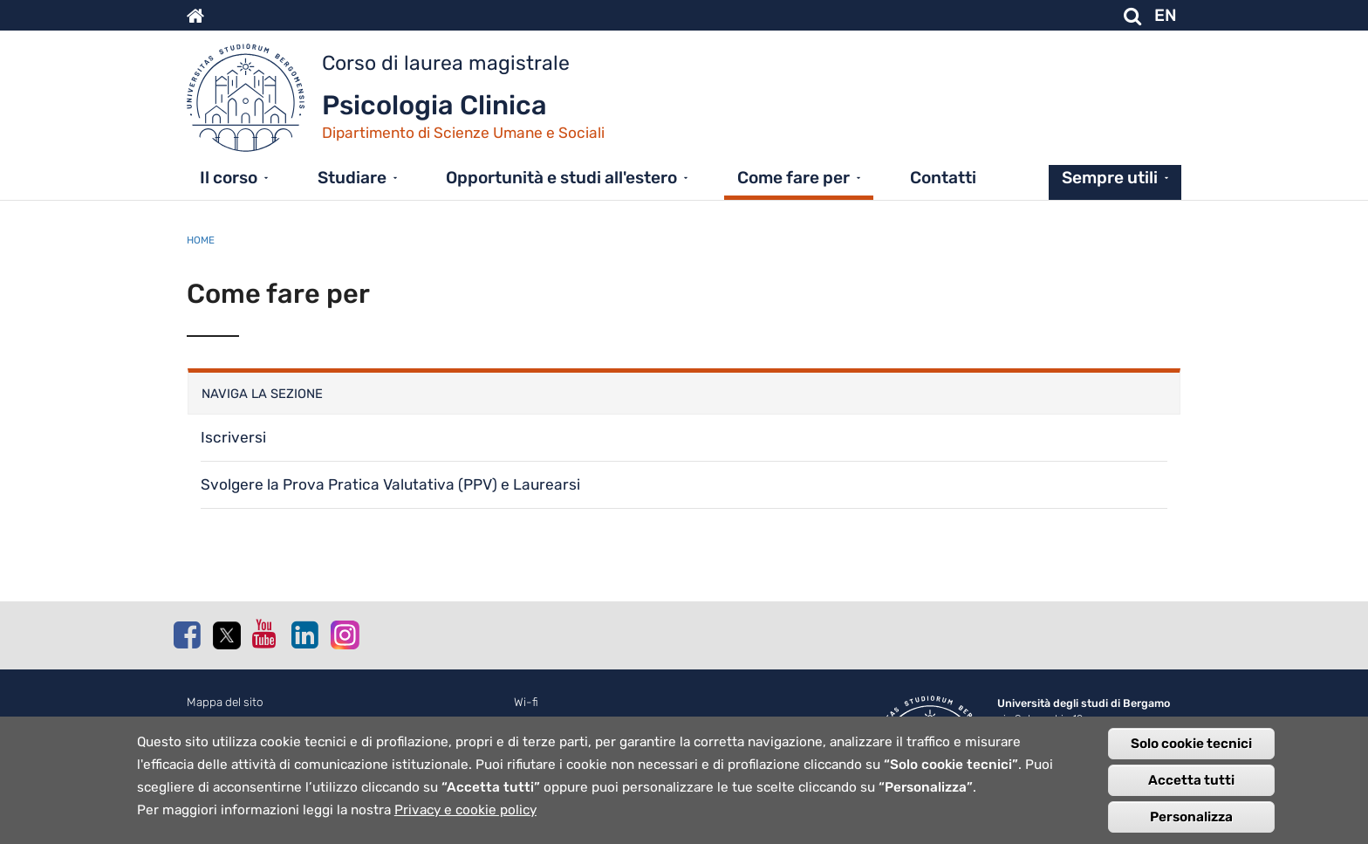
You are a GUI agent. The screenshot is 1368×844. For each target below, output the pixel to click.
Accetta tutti (1191, 781)
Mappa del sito (225, 702)
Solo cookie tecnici (1191, 744)
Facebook (187, 634)
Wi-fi (526, 702)
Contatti (943, 178)
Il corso (228, 178)
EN (1165, 15)
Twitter (226, 635)
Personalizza (1191, 818)
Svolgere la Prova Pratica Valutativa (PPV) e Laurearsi (390, 484)
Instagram (344, 634)
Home (201, 240)
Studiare (352, 178)
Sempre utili (1110, 178)
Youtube (265, 633)
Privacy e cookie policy (465, 811)
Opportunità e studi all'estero (561, 178)
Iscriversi (233, 437)
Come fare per (793, 178)
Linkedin (304, 634)
